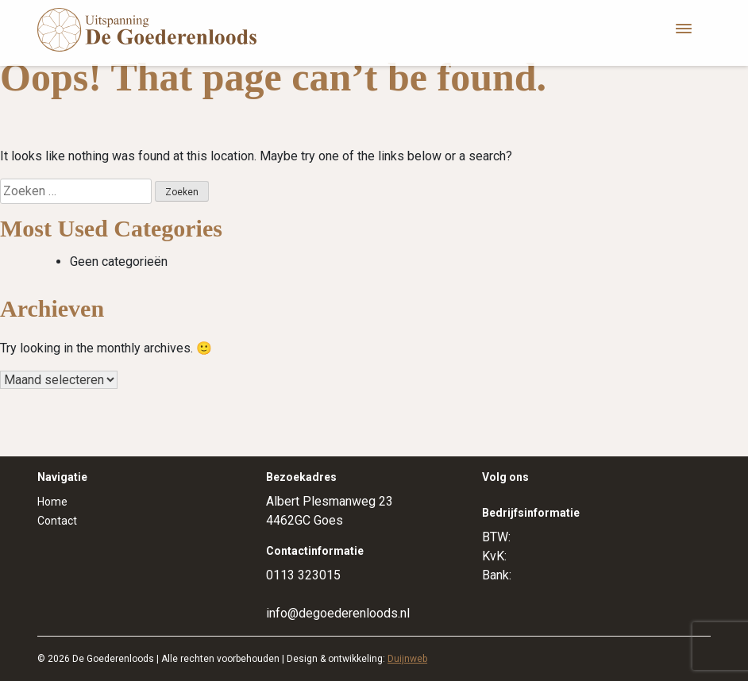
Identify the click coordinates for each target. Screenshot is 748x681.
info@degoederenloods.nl (338, 613)
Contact (57, 520)
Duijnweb (407, 658)
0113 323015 (303, 575)
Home (52, 501)
